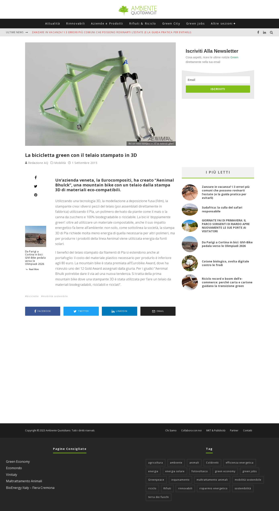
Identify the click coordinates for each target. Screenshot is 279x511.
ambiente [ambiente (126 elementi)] (176, 462)
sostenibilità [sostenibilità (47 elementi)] (243, 488)
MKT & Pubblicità (215, 430)
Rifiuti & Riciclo (142, 23)
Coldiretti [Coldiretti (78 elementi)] (212, 462)
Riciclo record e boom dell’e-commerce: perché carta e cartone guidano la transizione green (227, 282)
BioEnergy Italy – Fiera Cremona (30, 487)
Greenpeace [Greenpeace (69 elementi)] (156, 479)
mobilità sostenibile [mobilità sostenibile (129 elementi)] (248, 479)
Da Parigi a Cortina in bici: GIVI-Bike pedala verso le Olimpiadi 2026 (35, 258)
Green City (171, 23)
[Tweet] (35, 186)
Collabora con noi (191, 430)
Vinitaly (11, 474)
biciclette (33, 296)
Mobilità (60, 163)
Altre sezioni (222, 23)
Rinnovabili (75, 23)
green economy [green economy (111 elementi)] (225, 471)
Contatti (247, 430)
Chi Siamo (171, 430)
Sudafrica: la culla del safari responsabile (222, 209)
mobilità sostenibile (55, 296)
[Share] (35, 177)
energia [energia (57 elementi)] (153, 471)
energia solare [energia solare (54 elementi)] (175, 471)
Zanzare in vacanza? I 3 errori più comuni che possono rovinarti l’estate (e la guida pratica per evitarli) (111, 32)
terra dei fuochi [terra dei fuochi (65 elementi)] (158, 497)
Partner (234, 430)
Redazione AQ (36, 163)
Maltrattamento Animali (24, 481)
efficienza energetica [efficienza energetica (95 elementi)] (239, 462)
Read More (32, 269)
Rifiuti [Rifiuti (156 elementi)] (167, 488)
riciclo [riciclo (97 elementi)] (152, 488)
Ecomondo (14, 468)
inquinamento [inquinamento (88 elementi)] (180, 479)
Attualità (52, 23)
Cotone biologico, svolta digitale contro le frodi (225, 263)
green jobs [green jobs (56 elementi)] (249, 471)
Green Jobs (195, 23)
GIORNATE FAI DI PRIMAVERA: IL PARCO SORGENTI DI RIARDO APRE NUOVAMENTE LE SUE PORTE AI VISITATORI (226, 225)
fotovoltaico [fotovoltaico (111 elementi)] (200, 471)
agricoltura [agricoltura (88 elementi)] (155, 462)
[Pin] (35, 195)
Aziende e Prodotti (107, 23)
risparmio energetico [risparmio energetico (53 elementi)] (213, 488)
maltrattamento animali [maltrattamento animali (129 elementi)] (212, 479)
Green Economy (18, 461)
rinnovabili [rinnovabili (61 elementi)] (185, 488)
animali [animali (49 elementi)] (194, 462)
